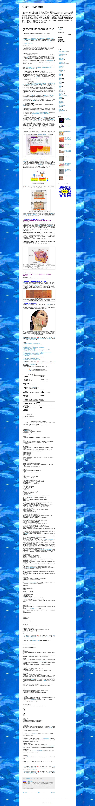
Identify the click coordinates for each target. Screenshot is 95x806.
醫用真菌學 (61, 102)
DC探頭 (47, 164)
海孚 (31, 43)
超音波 (28, 57)
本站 (24, 66)
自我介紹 (60, 29)
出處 (35, 67)
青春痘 (60, 73)
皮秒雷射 (60, 55)
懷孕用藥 (60, 106)
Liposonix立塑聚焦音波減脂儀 (29, 495)
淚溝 (60, 85)
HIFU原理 (49, 40)
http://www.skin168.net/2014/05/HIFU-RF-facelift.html (33, 344)
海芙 (28, 43)
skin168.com (44, 67)
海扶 (26, 43)
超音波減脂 (61, 91)
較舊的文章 (53, 792)
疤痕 (60, 77)
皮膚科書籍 (61, 58)
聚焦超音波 (27, 597)
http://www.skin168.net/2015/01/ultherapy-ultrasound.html (34, 347)
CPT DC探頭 (52, 213)
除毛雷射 (60, 82)
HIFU (41, 39)
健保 (60, 83)
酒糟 (60, 81)
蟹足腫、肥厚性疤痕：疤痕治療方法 (67, 151)
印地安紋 (60, 69)
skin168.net (39, 67)
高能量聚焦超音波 (26, 98)
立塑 (33, 640)
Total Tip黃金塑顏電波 (37, 164)
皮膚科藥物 (61, 59)
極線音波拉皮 (52, 119)
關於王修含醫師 (62, 110)
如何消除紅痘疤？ (67, 176)
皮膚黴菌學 (61, 66)
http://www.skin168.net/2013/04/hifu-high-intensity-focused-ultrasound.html (37, 352)
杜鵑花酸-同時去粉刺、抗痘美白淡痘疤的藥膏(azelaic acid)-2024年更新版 (67, 146)
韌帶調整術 (61, 93)
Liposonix (38, 112)
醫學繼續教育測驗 (62, 105)
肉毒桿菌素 (61, 70)
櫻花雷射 (60, 111)
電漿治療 (60, 98)
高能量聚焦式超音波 (33, 38)
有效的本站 (31, 68)
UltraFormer (38, 120)
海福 (23, 43)
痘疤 (60, 89)
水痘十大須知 (66, 156)
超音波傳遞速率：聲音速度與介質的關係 (31, 358)
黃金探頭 (52, 164)
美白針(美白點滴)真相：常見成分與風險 (67, 170)
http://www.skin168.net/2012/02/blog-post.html (31, 359)
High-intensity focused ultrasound (30, 39)
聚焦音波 (50, 727)
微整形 (60, 94)
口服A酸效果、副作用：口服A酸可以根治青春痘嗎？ (67, 138)
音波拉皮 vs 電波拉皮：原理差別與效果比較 (32, 343)
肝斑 (60, 71)
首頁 (39, 792)
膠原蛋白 (60, 101)
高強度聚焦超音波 (41, 38)
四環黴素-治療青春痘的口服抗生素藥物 (67, 126)
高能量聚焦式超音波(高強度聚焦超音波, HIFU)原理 (33, 350)
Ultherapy (28, 120)
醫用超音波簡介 (27, 355)
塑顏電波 (25, 214)
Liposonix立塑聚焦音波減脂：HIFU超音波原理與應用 (34, 353)
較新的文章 (25, 792)
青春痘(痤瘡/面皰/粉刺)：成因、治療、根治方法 (67, 164)
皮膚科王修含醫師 (32, 6)
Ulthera (24, 120)
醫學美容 (60, 103)
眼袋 (60, 87)
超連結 (34, 68)
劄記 (60, 99)
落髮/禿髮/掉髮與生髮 (63, 95)
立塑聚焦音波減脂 (44, 112)
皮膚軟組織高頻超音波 (63, 63)
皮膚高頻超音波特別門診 (41, 35)
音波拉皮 (43, 117)
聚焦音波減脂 (36, 640)
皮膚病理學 (61, 62)
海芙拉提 (34, 120)
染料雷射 (60, 74)
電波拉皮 (44, 134)
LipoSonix (34, 387)
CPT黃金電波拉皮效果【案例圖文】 (30, 348)
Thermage (61, 113)
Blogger (51, 802)
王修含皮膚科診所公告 (63, 51)
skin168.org (49, 67)
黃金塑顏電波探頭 (35, 214)
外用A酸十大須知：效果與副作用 (67, 119)
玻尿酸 (60, 75)
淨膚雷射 (60, 86)
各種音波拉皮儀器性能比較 (29, 346)
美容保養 (60, 78)
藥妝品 (60, 107)
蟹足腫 (60, 109)
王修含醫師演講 (62, 54)
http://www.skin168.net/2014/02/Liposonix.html (41, 113)
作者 (54, 66)
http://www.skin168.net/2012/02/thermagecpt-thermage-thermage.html (36, 349)
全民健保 (60, 67)
